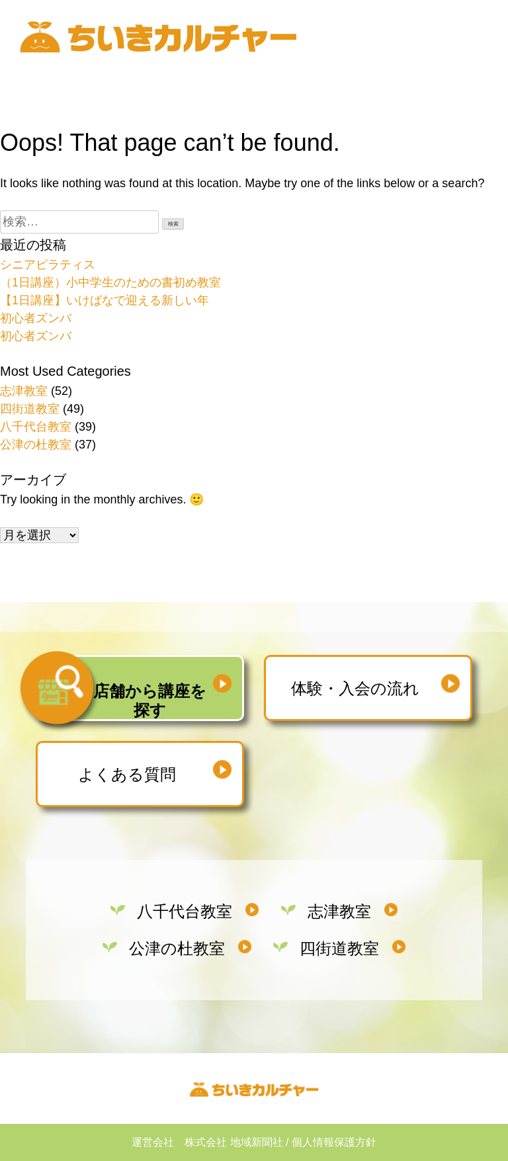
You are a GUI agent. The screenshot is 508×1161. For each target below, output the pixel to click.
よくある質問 (127, 774)
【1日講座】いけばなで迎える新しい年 (104, 300)
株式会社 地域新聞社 (233, 1142)
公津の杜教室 (35, 444)
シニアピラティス (47, 264)
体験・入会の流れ (355, 688)
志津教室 (24, 391)
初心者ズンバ (35, 318)
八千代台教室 (35, 426)
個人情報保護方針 (334, 1142)
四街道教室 (30, 408)
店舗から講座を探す (149, 700)
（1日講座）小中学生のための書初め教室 (110, 282)
